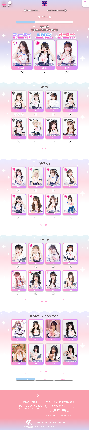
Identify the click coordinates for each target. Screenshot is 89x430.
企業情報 (37, 422)
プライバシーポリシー (59, 422)
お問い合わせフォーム (60, 406)
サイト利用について (46, 422)
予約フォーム (56, 415)
